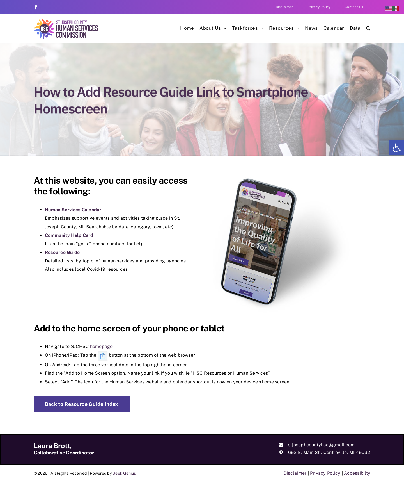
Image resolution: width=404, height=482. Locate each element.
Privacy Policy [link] (325, 473)
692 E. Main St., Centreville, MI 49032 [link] (329, 452)
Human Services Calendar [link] (73, 209)
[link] (396, 147)
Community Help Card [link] (69, 235)
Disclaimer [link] (295, 473)
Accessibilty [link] (357, 473)
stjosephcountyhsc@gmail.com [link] (321, 444)
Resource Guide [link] (62, 252)
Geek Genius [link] (124, 473)
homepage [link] (101, 346)
